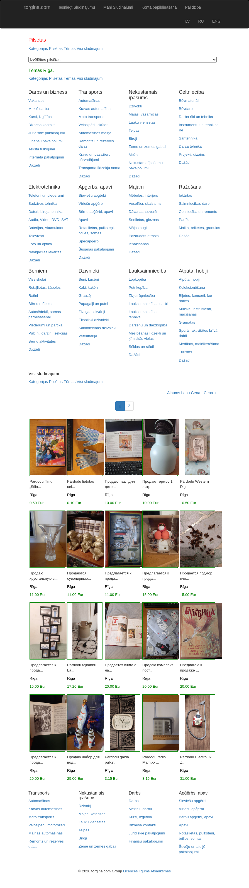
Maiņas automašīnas (45, 833)
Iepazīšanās (139, 244)
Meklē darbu (38, 109)
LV (187, 21)
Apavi (83, 220)
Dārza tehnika (190, 146)
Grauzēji (85, 295)
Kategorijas (38, 48)
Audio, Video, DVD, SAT (48, 220)
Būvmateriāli (189, 100)
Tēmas (70, 48)
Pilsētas (56, 48)
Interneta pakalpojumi (46, 157)
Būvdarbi (186, 109)
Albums (173, 393)
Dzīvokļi (135, 106)
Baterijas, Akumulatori (46, 228)
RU (201, 21)
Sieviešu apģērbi (92, 195)
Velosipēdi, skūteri (93, 125)
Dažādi (34, 165)
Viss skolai (37, 279)
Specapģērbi (89, 241)
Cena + (210, 393)
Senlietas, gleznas (144, 220)
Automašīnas (89, 100)
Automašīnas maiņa (95, 133)
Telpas (134, 130)
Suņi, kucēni (89, 279)
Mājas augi (138, 228)
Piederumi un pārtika (45, 325)
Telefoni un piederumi (46, 195)
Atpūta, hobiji (189, 279)
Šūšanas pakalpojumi (96, 249)
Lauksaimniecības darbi (148, 304)
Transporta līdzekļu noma (99, 168)
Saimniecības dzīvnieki (97, 328)
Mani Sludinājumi (118, 7)
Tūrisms (185, 352)
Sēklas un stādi (141, 347)
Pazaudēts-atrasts (143, 236)
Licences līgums (136, 871)
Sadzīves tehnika (42, 203)
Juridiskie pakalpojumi (46, 133)
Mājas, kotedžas (92, 814)
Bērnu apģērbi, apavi (96, 212)
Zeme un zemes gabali (147, 147)
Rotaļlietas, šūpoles (44, 287)
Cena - (197, 393)
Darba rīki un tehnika (196, 117)
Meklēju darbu (140, 809)
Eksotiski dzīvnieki (94, 320)
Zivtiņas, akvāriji (92, 312)
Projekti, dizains (192, 154)
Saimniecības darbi (194, 203)
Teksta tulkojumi (41, 149)
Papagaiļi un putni (93, 304)
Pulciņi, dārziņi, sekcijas (48, 333)
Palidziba (193, 7)
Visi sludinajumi (90, 48)
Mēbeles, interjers (143, 195)
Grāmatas (187, 322)
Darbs (134, 801)
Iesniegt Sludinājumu (77, 7)
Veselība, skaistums (145, 203)
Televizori (36, 236)
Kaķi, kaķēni (89, 287)
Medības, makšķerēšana (199, 344)
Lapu (185, 393)
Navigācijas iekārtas (45, 252)
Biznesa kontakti (41, 125)
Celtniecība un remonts (198, 212)
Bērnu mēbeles (40, 304)
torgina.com (37, 7)
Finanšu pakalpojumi (45, 141)
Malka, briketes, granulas (199, 228)
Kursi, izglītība (40, 117)
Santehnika (188, 138)
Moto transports (91, 117)
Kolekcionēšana (192, 287)
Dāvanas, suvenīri (143, 212)
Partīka (185, 220)
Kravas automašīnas (96, 109)
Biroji (133, 138)
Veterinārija (88, 336)
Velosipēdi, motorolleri (46, 825)
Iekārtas (185, 195)
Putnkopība (138, 287)
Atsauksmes (160, 871)
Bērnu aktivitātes (42, 341)
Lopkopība (137, 279)
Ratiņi (33, 295)
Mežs (133, 155)
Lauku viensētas (142, 122)
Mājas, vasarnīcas (143, 114)
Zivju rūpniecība (142, 295)
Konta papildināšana (159, 7)
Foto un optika (40, 244)
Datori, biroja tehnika (45, 212)
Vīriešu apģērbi (91, 203)
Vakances (36, 100)
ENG (216, 21)
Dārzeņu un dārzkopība (148, 325)
